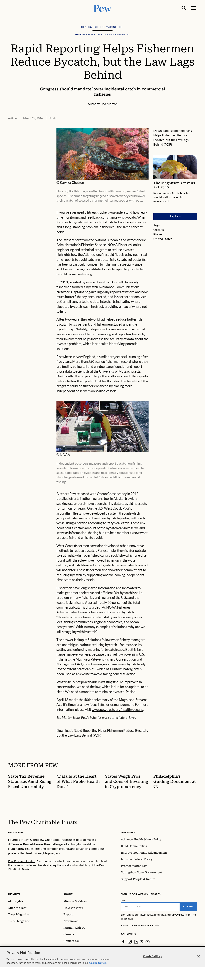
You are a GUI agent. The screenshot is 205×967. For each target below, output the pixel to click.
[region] (102, 956)
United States (162, 238)
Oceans (158, 229)
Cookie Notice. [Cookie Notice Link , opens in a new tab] (98, 962)
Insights (14, 893)
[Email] (150, 906)
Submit (188, 906)
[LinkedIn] (136, 941)
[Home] (42, 821)
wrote (116, 612)
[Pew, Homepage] (102, 8)
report (64, 493)
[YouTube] (147, 941)
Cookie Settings (152, 956)
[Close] (198, 956)
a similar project (108, 356)
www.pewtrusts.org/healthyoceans (117, 709)
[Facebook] (123, 941)
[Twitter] (142, 941)
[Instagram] (129, 941)
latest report (72, 239)
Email (123, 900)
